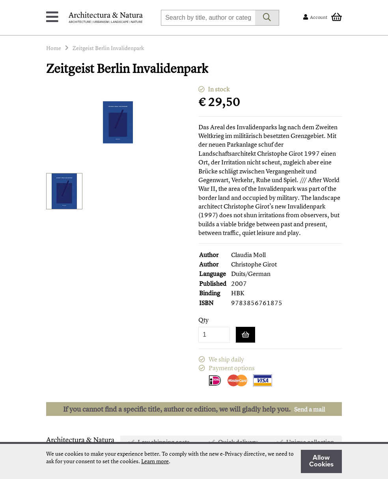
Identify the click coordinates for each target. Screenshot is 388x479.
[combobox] (208, 18)
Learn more (155, 461)
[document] (194, 461)
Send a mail (309, 409)
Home (53, 48)
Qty (203, 320)
